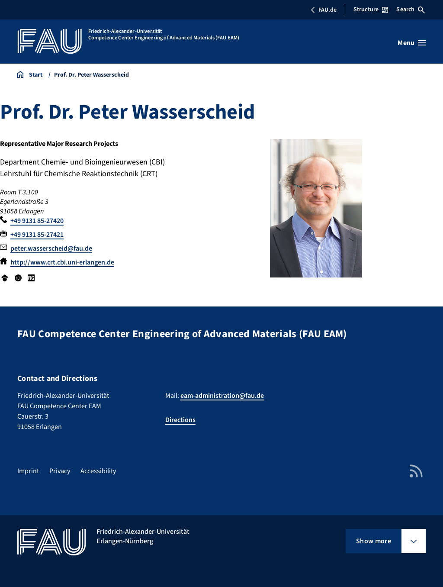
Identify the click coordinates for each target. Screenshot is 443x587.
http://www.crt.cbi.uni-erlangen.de (62, 262)
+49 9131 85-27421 (37, 234)
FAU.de (323, 10)
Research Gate (31, 278)
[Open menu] (412, 42)
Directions (180, 420)
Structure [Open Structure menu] (370, 9)
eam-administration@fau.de (222, 395)
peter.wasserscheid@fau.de (51, 248)
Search (410, 9)
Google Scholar (5, 278)
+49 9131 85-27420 (37, 221)
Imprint (28, 471)
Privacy (59, 471)
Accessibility (98, 471)
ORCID (17, 278)
